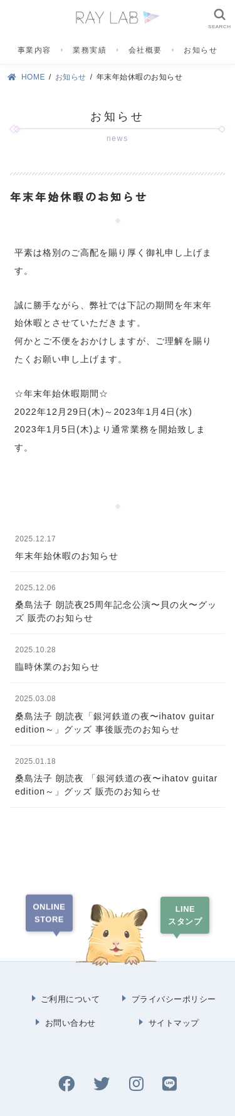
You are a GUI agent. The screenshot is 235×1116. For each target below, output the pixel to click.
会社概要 (145, 50)
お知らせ (200, 50)
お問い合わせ (70, 1023)
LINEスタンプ (185, 915)
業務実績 (90, 50)
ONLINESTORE (49, 913)
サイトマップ (174, 1023)
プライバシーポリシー (174, 999)
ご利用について (70, 999)
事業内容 (34, 50)
